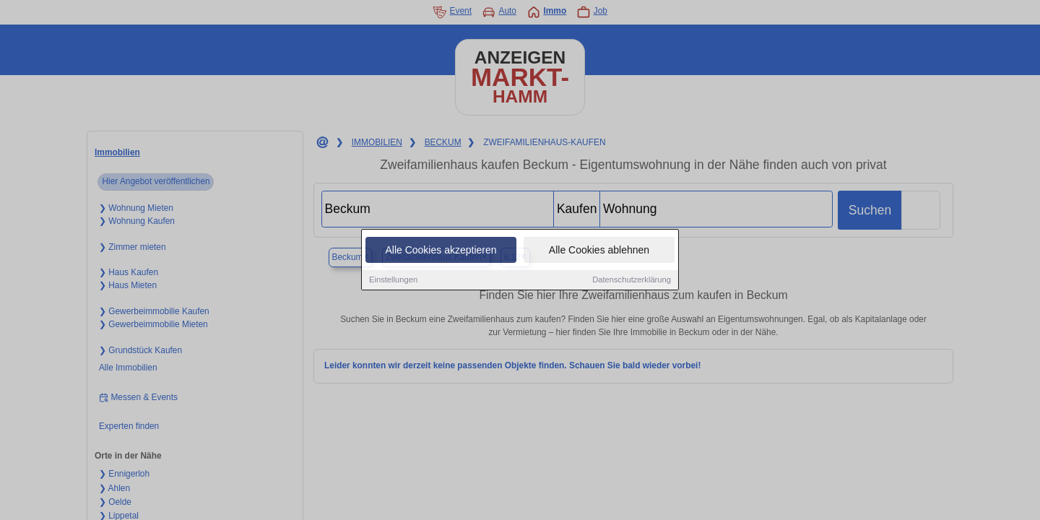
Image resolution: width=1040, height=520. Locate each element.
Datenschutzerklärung (631, 280)
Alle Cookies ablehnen (599, 250)
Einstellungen (393, 280)
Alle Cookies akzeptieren (440, 250)
